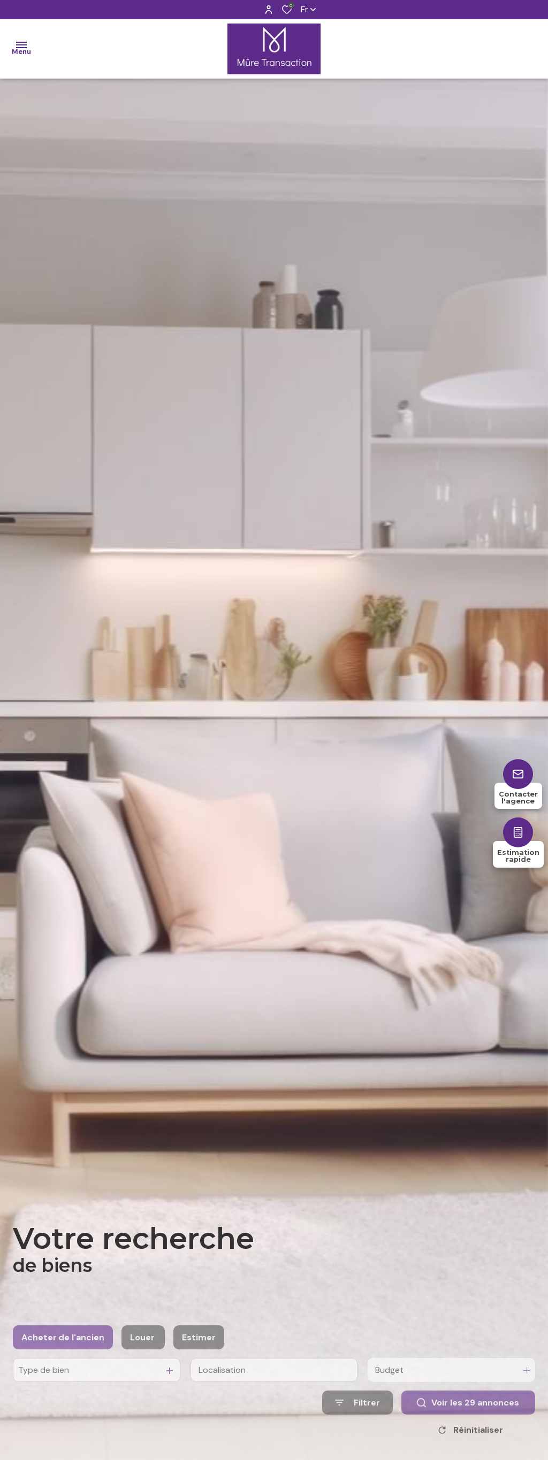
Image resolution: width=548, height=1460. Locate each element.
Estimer (199, 1356)
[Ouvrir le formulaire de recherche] (357, 1422)
